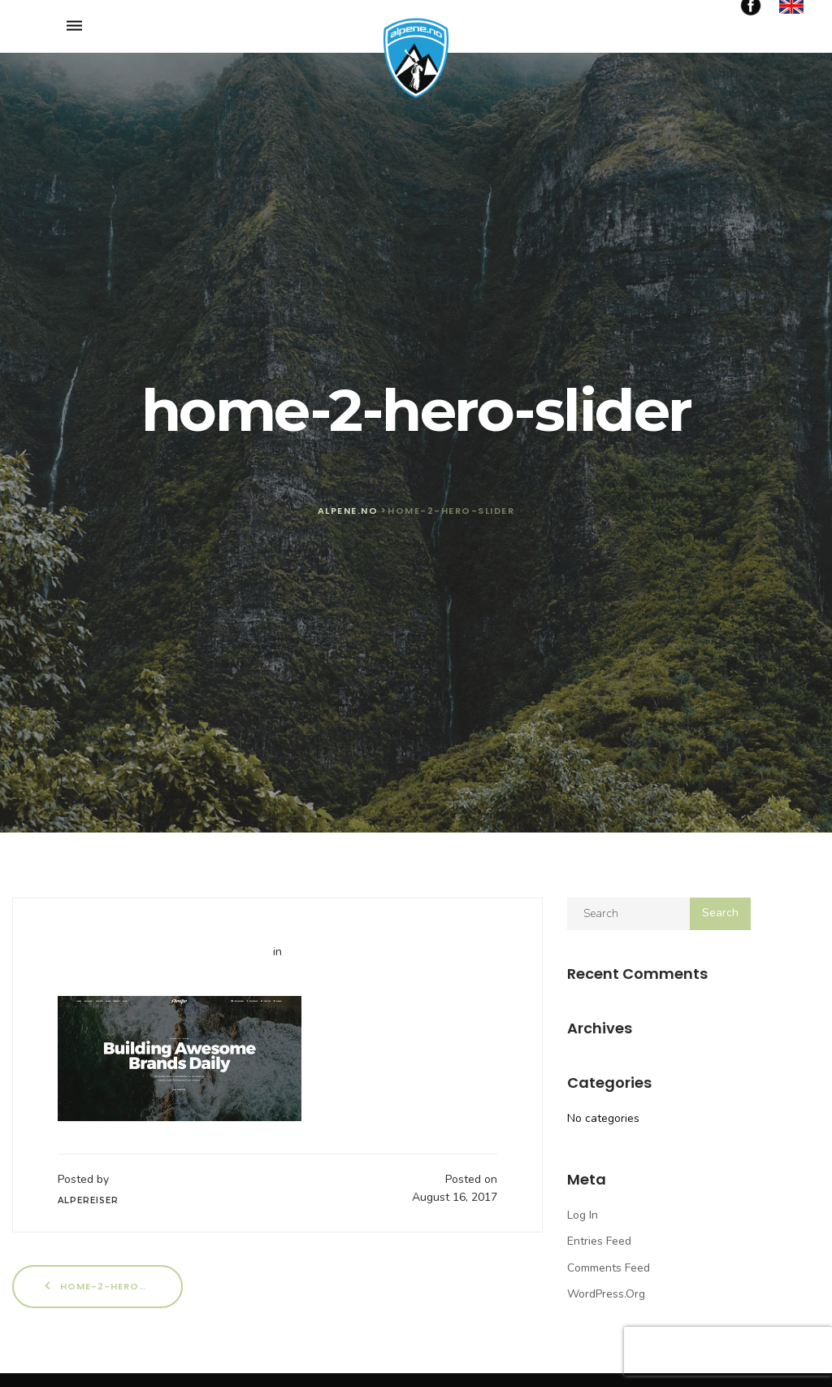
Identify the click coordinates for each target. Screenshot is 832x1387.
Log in (582, 1215)
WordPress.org (606, 1294)
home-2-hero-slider (112, 1286)
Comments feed (608, 1268)
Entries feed (599, 1241)
